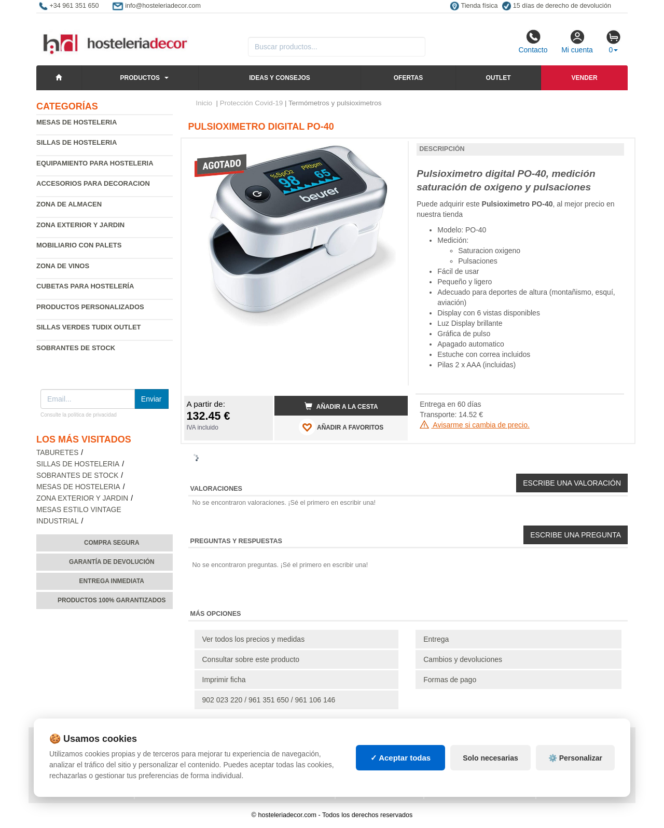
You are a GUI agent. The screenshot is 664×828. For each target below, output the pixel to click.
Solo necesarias (490, 758)
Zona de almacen (69, 204)
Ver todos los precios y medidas (253, 639)
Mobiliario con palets (78, 245)
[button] (390, 150)
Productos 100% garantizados (112, 600)
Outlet (498, 77)
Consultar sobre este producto (251, 659)
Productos (140, 77)
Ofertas (408, 77)
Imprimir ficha (224, 679)
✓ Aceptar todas (400, 757)
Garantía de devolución (112, 561)
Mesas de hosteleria (76, 122)
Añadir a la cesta (341, 406)
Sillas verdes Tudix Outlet (88, 327)
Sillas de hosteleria (76, 142)
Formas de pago (449, 679)
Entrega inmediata (111, 581)
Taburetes (57, 453)
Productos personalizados (90, 307)
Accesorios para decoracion (93, 183)
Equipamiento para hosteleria (95, 163)
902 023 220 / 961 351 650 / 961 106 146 (269, 700)
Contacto (532, 41)
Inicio (204, 103)
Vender (585, 77)
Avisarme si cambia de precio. (475, 425)
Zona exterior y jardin (80, 225)
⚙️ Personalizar (575, 758)
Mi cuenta (577, 41)
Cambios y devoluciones (462, 659)
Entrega (436, 639)
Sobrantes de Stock (75, 348)
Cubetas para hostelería (85, 286)
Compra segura (112, 542)
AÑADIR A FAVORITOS (341, 427)
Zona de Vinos (62, 266)
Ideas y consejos (279, 77)
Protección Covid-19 (251, 103)
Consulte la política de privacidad (78, 415)
